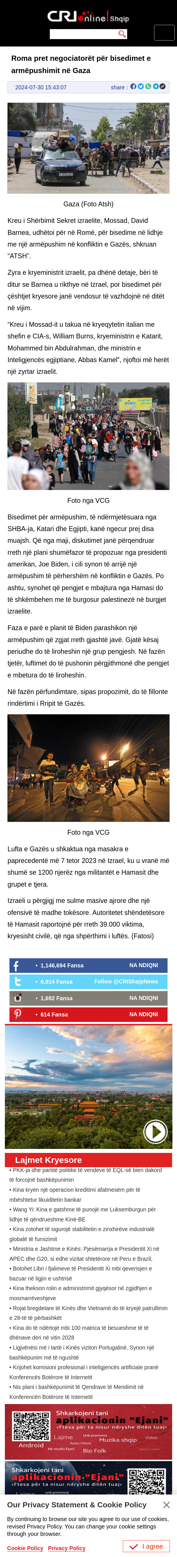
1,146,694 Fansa (62, 965)
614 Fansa (54, 1014)
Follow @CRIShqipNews (126, 982)
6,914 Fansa (57, 982)
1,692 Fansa (57, 998)
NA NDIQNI (143, 965)
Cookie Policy (25, 1548)
